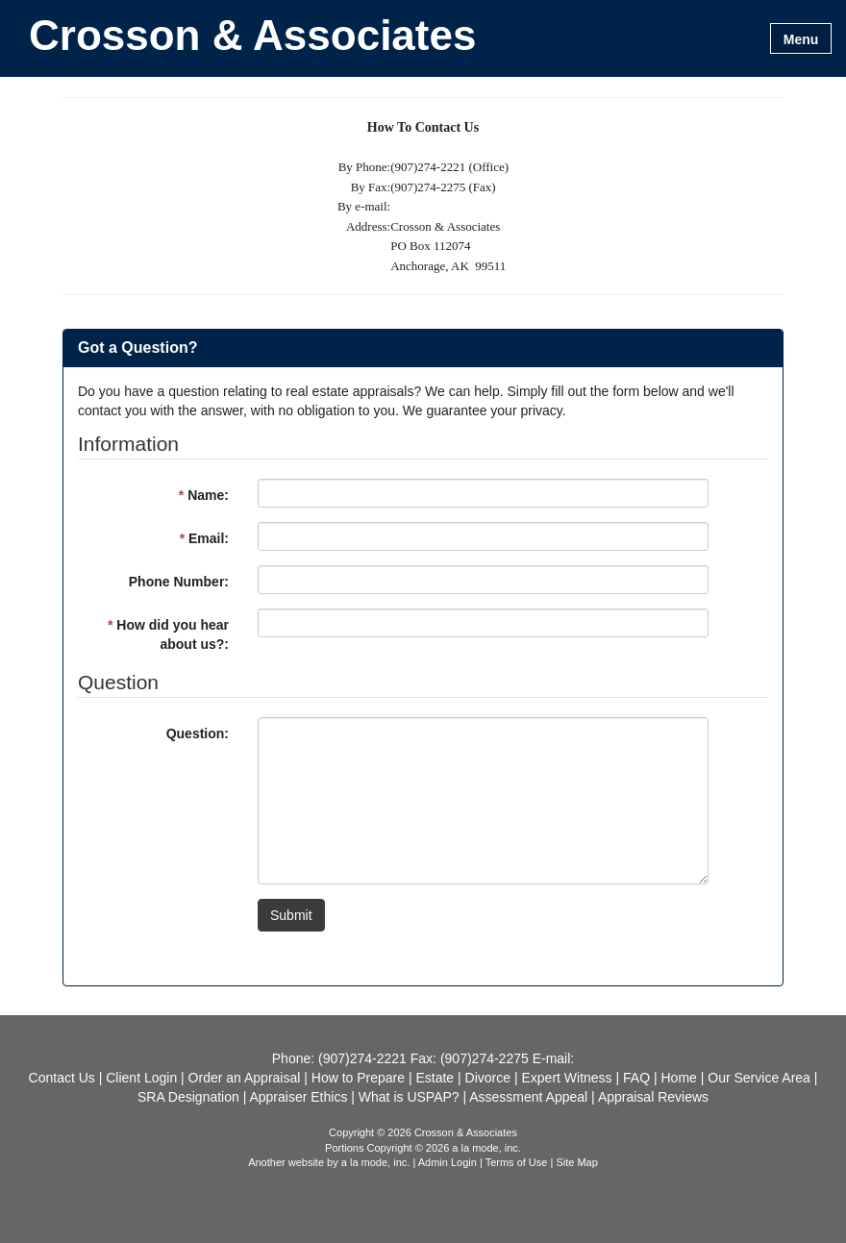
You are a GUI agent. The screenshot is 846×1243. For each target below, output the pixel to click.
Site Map (576, 1162)
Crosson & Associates (252, 36)
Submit (291, 915)
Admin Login (447, 1162)
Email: (204, 538)
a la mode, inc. (376, 1162)
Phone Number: (179, 581)
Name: (204, 495)
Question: (197, 733)
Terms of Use (516, 1162)
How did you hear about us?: (168, 634)
